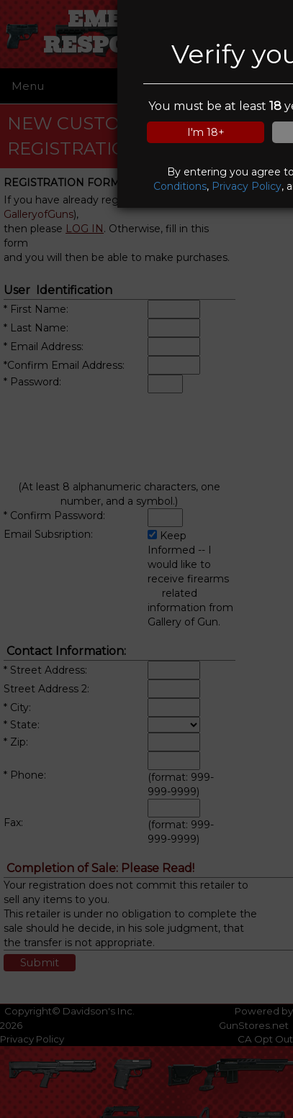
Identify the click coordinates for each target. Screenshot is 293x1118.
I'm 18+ (206, 132)
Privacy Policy (246, 186)
